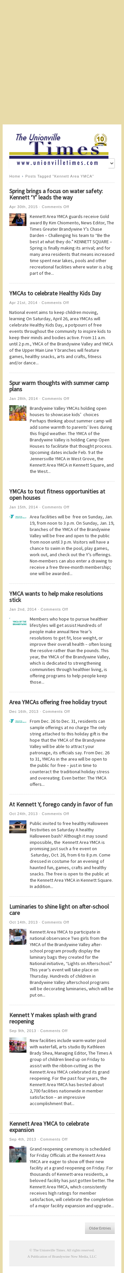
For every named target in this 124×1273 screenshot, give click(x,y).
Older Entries (100, 1228)
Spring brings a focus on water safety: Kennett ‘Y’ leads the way (56, 194)
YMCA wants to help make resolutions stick (56, 597)
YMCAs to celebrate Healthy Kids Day (55, 293)
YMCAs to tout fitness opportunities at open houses (57, 494)
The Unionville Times (49, 1250)
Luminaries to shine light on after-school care (59, 910)
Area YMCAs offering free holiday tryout (58, 702)
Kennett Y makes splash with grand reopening (53, 1018)
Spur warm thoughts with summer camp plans (59, 386)
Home (14, 176)
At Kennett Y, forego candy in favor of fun (60, 804)
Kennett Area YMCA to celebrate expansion (49, 1127)
